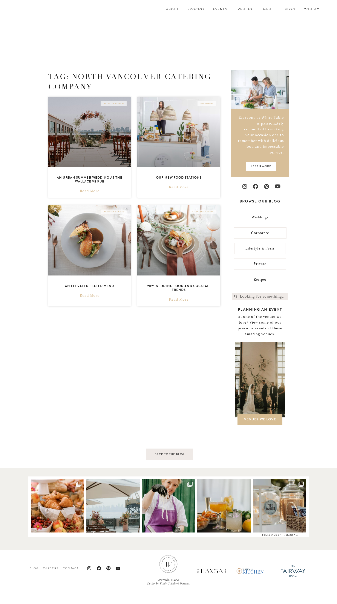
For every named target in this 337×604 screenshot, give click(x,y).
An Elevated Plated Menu (89, 298)
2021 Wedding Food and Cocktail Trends (179, 300)
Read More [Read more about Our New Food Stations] (179, 200)
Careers (51, 582)
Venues (246, 15)
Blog (290, 15)
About (172, 15)
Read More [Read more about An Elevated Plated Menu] (90, 308)
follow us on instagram (280, 548)
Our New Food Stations (179, 190)
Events (221, 15)
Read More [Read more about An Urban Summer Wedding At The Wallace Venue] (90, 203)
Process (196, 15)
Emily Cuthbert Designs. (175, 597)
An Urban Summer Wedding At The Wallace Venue (89, 192)
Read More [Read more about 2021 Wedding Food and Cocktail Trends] (179, 312)
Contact (313, 15)
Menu (269, 15)
